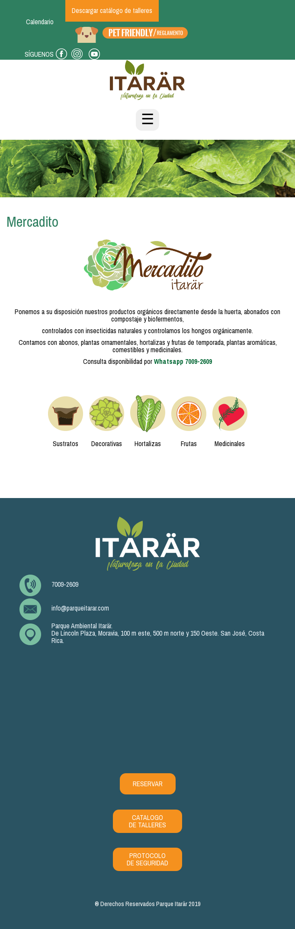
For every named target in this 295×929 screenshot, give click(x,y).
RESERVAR (148, 784)
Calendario (40, 22)
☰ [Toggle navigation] (147, 120)
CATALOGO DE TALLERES (147, 821)
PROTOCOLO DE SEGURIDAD (147, 859)
